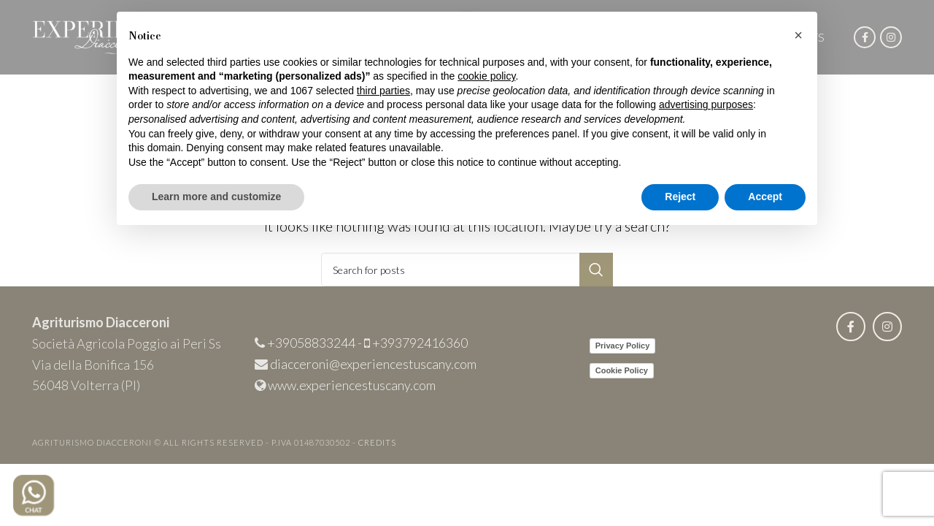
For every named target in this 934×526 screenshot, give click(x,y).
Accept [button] (765, 196)
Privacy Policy (622, 345)
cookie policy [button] (486, 76)
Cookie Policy (621, 370)
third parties (383, 90)
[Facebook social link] (865, 38)
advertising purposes (706, 104)
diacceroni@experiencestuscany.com (373, 364)
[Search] (467, 269)
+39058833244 (311, 343)
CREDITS (377, 442)
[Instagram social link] (891, 38)
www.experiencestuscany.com (352, 385)
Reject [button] (680, 196)
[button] (798, 35)
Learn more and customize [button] (216, 196)
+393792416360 (420, 343)
